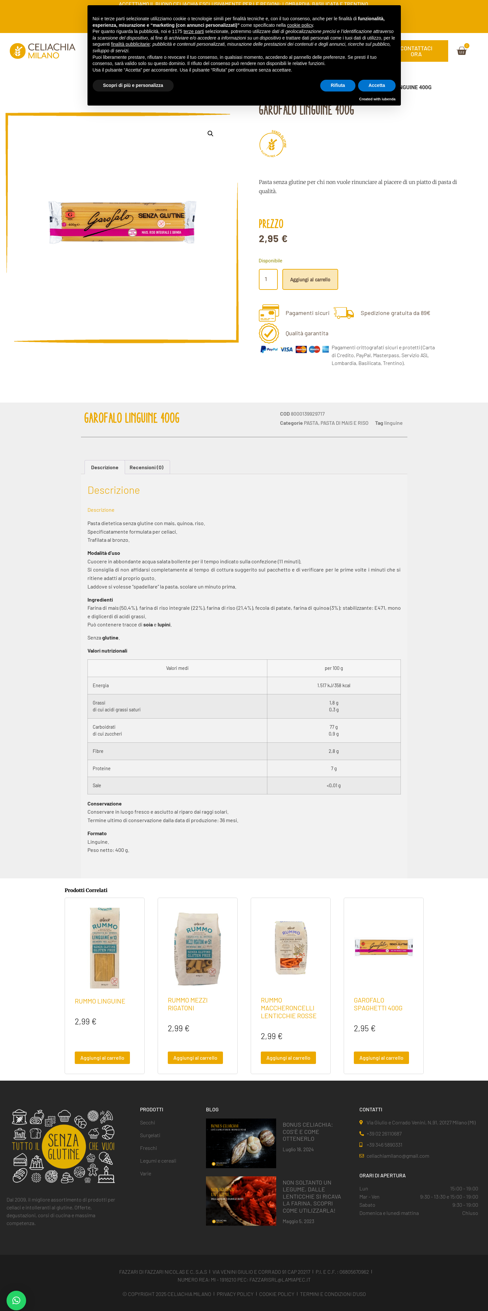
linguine (393, 423)
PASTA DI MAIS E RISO (345, 423)
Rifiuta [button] (338, 85)
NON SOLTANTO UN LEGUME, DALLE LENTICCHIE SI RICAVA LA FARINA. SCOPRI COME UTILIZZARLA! (312, 1196)
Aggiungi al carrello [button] (102, 1057)
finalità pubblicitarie (130, 44)
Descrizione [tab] (104, 467)
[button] (210, 134)
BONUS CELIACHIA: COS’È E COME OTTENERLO (308, 1131)
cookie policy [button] (300, 25)
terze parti (193, 31)
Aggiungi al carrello (310, 279)
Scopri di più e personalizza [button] (133, 85)
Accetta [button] (377, 85)
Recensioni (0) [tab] (147, 467)
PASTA (311, 423)
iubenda (388, 99)
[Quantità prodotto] (268, 279)
